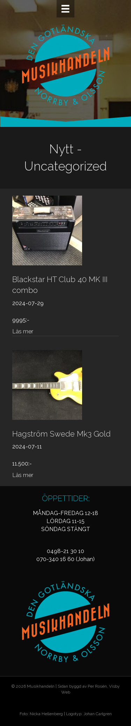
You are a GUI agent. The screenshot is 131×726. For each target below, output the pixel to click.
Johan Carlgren (97, 713)
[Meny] (65, 8)
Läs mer (22, 331)
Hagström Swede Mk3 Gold (61, 433)
